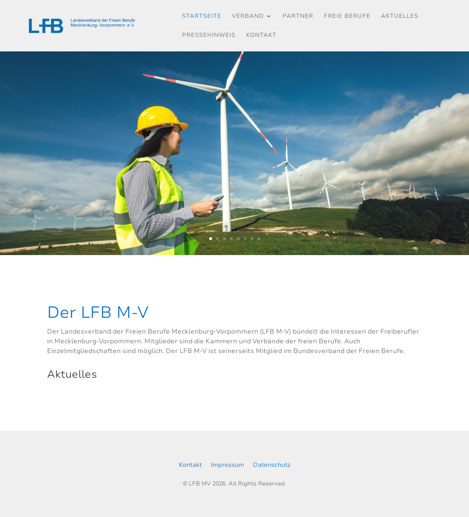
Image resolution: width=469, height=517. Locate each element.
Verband (248, 16)
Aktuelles (399, 16)
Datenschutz (272, 465)
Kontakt (261, 35)
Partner (298, 16)
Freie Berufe (347, 16)
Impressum (227, 465)
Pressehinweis (209, 35)
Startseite (201, 16)
